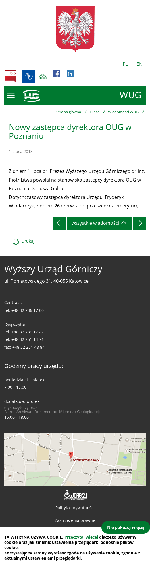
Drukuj (28, 241)
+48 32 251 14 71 (27, 339)
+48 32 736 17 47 (27, 332)
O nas (94, 111)
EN (139, 64)
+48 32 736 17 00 (27, 310)
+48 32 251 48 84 (28, 347)
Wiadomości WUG (123, 111)
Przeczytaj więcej (81, 537)
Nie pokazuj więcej (125, 527)
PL (125, 64)
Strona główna (68, 111)
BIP (10, 76)
